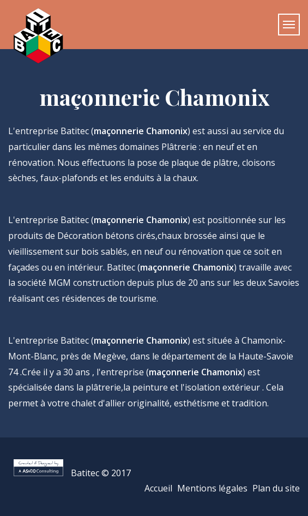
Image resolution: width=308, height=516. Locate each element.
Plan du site (276, 488)
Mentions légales (212, 488)
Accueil (158, 488)
